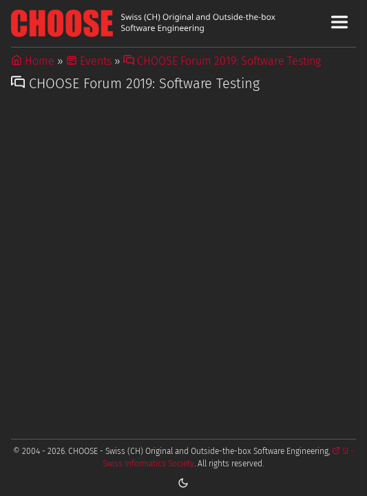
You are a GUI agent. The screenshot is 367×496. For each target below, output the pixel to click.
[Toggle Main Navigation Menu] (339, 22)
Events (89, 61)
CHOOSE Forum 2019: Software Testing (222, 61)
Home (32, 61)
